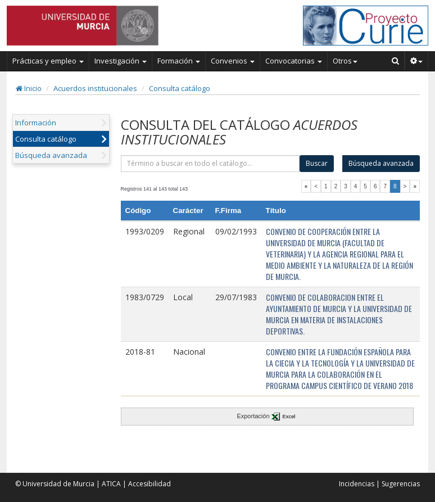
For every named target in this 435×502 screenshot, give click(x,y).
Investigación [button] (120, 61)
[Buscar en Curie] (396, 60)
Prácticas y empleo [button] (48, 61)
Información (35, 122)
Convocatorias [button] (293, 61)
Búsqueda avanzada (51, 155)
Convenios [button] (233, 61)
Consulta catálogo (179, 88)
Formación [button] (178, 61)
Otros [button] (345, 61)
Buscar (317, 163)
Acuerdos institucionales (95, 88)
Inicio (29, 88)
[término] (210, 163)
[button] (416, 60)
